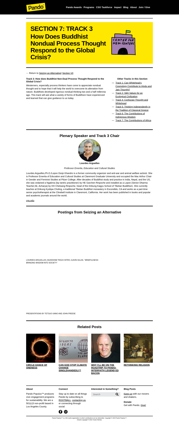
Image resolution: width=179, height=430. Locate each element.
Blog (125, 7)
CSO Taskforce (104, 7)
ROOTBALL (65, 400)
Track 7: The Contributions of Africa (133, 120)
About (133, 7)
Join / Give (144, 7)
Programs (89, 7)
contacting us (79, 400)
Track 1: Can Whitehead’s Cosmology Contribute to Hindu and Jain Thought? (134, 86)
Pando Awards (74, 7)
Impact (117, 7)
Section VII (67, 73)
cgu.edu (30, 200)
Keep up (128, 394)
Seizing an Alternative (50, 73)
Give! (143, 405)
